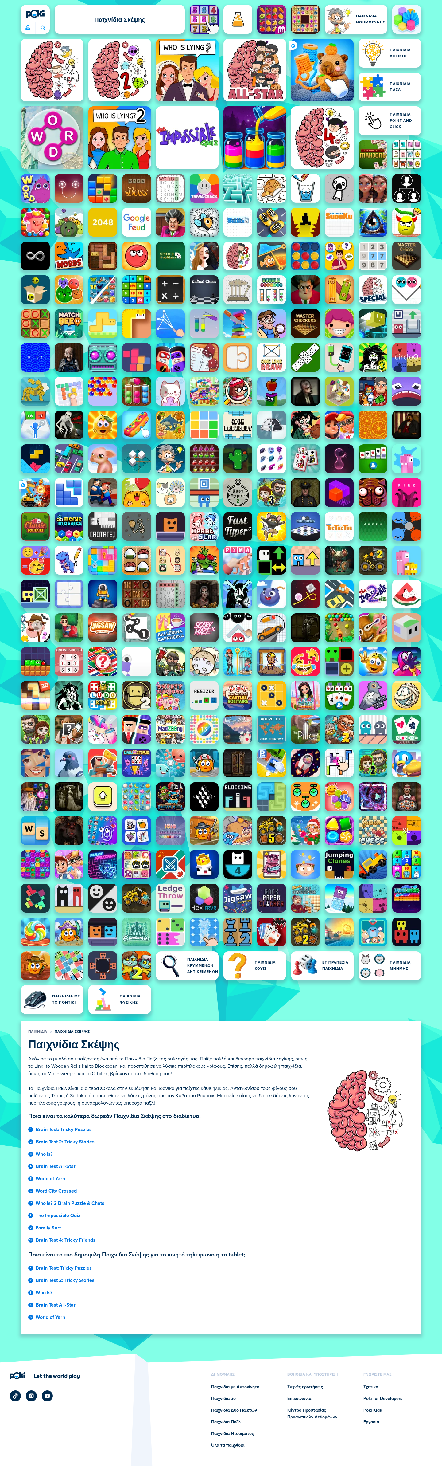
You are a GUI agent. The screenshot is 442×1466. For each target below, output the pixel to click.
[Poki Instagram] (31, 1395)
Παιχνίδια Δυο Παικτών (234, 1410)
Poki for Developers (382, 1399)
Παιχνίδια (37, 1032)
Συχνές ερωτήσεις (305, 1387)
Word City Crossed (56, 1191)
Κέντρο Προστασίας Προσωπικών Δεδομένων (312, 1413)
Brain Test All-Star (56, 1166)
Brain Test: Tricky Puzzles (64, 1129)
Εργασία (371, 1422)
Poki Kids (372, 1410)
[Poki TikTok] (15, 1395)
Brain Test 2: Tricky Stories (65, 1141)
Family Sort (48, 1227)
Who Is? (44, 1154)
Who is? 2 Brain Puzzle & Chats (70, 1203)
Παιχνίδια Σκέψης (72, 1032)
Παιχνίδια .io (223, 1399)
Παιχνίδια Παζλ (226, 1422)
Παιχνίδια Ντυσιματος (232, 1434)
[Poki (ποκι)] (35, 14)
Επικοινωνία (299, 1399)
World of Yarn (50, 1178)
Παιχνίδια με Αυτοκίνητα (235, 1387)
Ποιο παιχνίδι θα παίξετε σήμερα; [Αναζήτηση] (42, 27)
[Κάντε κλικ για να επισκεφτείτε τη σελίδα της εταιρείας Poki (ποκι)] (45, 1376)
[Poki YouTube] (47, 1395)
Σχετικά (370, 1387)
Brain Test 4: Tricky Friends (65, 1240)
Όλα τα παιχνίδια (227, 1445)
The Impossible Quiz (58, 1215)
